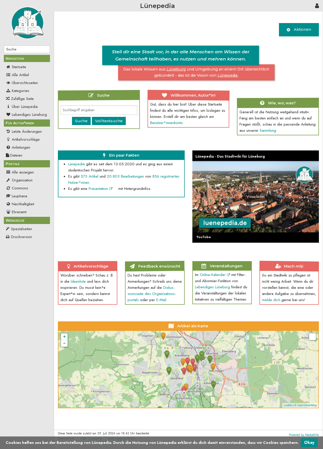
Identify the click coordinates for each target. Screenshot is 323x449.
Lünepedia (76, 164)
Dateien (14, 155)
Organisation (19, 180)
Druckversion (21, 237)
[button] (255, 196)
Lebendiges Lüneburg (26, 114)
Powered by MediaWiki (304, 435)
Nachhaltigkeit (20, 204)
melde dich (271, 300)
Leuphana (16, 196)
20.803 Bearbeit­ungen (125, 176)
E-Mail (161, 300)
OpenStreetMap (307, 405)
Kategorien (17, 91)
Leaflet (288, 405)
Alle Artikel (17, 75)
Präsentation (100, 188)
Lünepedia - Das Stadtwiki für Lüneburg (230, 156)
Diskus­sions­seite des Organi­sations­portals (152, 294)
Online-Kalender (215, 275)
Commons (17, 188)
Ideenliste (78, 281)
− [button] (64, 343)
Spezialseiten (21, 229)
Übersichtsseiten (22, 83)
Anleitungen (18, 147)
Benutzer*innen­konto (166, 123)
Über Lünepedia (22, 106)
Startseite (16, 67)
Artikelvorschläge (23, 139)
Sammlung (268, 130)
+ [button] (64, 337)
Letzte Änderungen (24, 131)
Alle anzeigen (20, 172)
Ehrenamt (16, 212)
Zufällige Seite (22, 98)
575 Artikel (89, 176)
